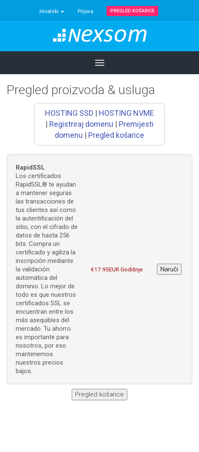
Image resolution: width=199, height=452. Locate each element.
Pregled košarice (132, 11)
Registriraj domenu (81, 124)
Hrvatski (51, 11)
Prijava (85, 11)
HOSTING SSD (69, 113)
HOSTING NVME (126, 113)
